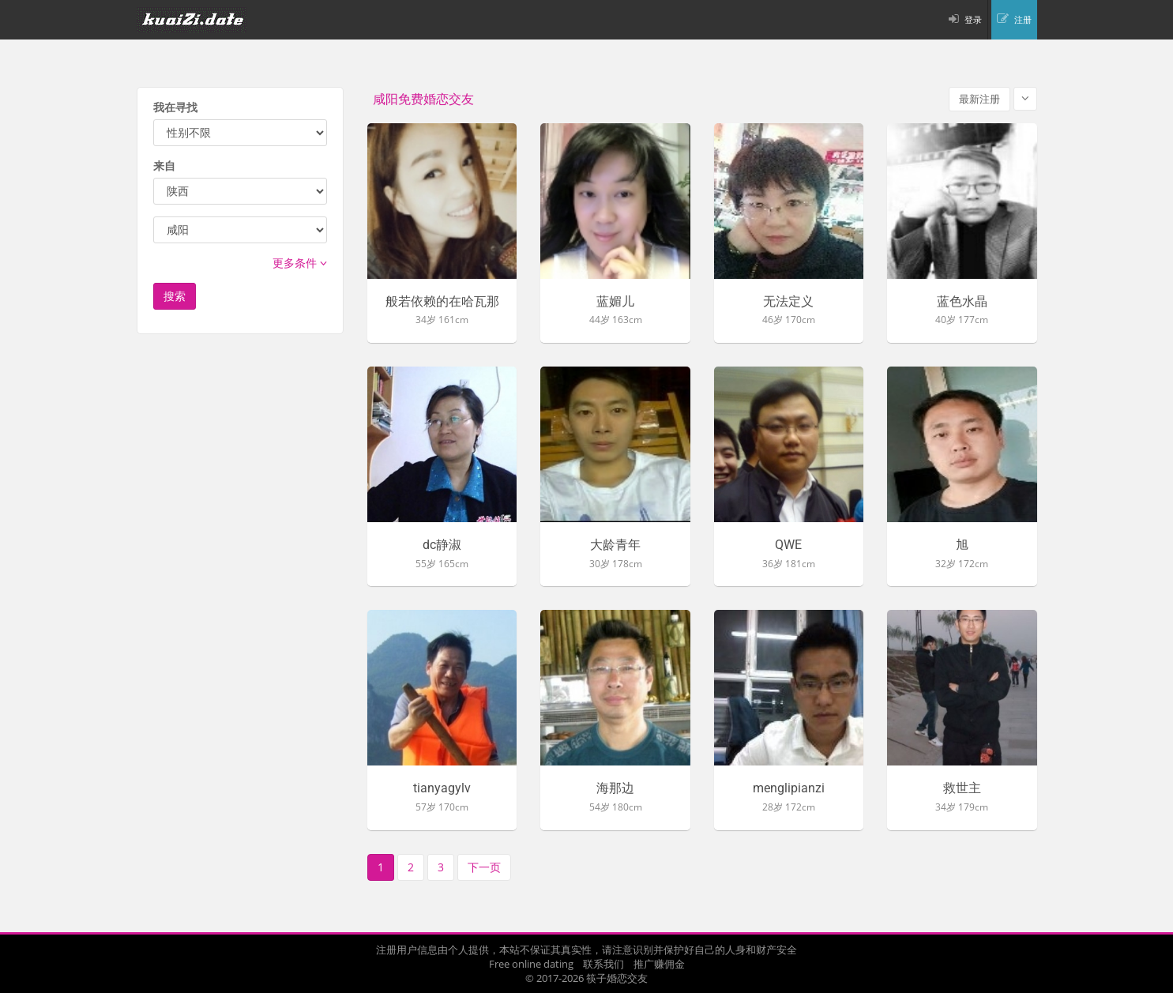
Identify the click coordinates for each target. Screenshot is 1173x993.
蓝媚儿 (615, 302)
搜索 (175, 295)
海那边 (615, 788)
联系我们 (603, 964)
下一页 (484, 867)
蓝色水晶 (962, 302)
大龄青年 (615, 545)
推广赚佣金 (659, 964)
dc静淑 (442, 545)
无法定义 (788, 302)
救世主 (962, 788)
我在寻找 (175, 107)
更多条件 (300, 262)
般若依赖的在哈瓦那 (442, 302)
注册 (1023, 19)
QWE (788, 545)
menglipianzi (789, 788)
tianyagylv (442, 788)
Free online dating (531, 964)
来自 (164, 165)
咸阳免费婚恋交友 (423, 99)
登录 (973, 19)
